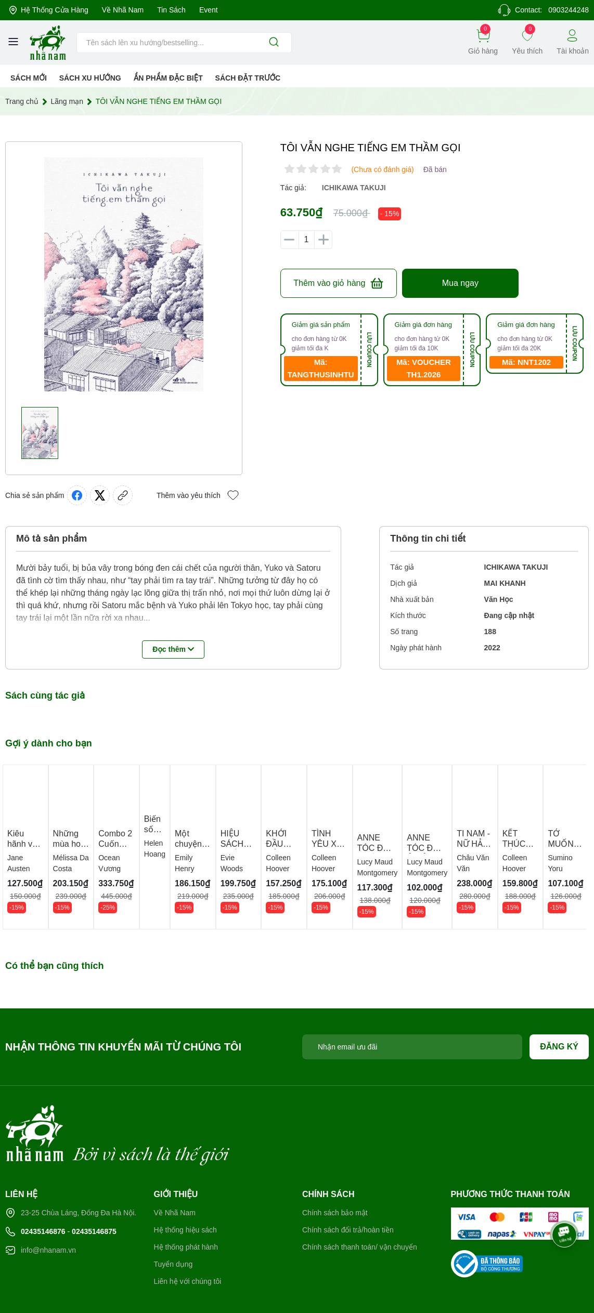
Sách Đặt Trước (249, 78)
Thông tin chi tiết (428, 538)
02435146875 (102, 1192)
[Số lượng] (306, 239)
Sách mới (28, 78)
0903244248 (566, 10)
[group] (124, 274)
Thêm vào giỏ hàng (338, 283)
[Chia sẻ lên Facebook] (79, 495)
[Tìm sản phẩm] (184, 42)
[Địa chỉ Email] (412, 1049)
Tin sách (176, 10)
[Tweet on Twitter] (102, 495)
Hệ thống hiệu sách (187, 1190)
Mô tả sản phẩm (52, 538)
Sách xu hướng (90, 78)
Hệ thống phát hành (188, 1207)
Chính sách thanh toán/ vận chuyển (363, 1207)
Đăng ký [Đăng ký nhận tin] (559, 1049)
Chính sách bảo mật (336, 1173)
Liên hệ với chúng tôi (189, 1242)
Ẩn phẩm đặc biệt (169, 78)
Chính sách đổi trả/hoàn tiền (350, 1190)
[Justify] (273, 43)
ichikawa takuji (356, 187)
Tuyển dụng (174, 1224)
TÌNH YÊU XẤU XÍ (340, 846)
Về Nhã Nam (126, 10)
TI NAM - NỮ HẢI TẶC (495, 847)
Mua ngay (460, 283)
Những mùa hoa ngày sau (71, 846)
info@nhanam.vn (50, 1210)
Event (214, 10)
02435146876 (45, 1192)
